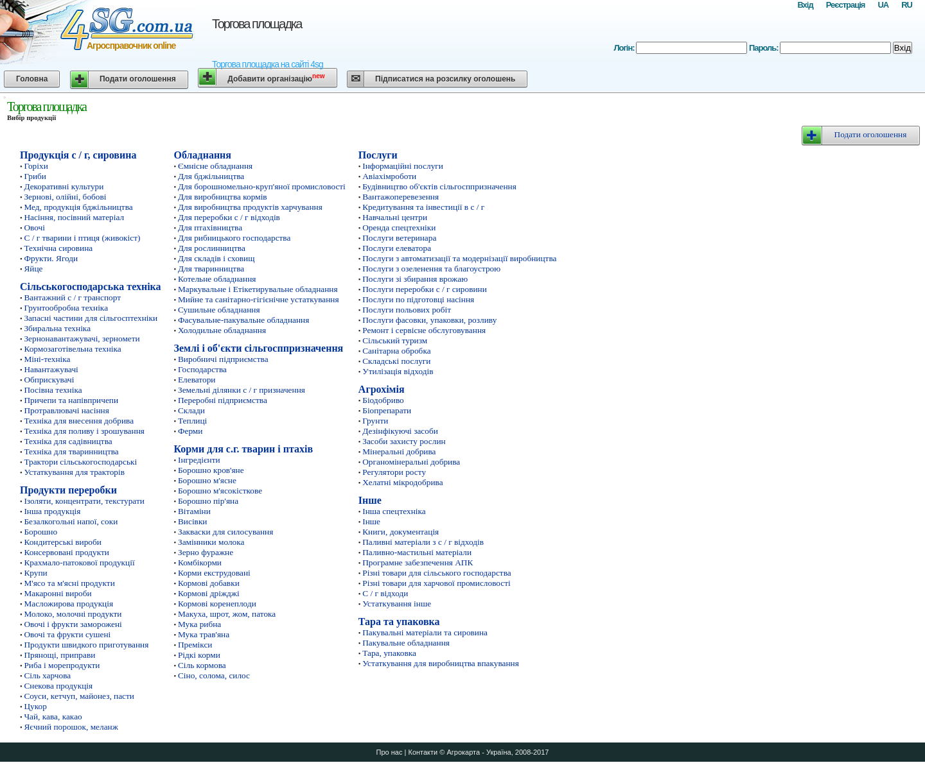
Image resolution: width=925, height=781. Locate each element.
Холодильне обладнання (222, 330)
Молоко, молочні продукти (72, 614)
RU (906, 5)
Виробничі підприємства (223, 359)
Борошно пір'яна (208, 501)
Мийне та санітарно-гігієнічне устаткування (258, 299)
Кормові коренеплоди (217, 603)
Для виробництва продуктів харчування (250, 207)
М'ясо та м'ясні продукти (69, 583)
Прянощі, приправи (59, 655)
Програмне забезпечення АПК (417, 562)
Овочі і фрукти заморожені (72, 624)
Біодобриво (383, 400)
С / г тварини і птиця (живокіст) (82, 238)
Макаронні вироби (57, 593)
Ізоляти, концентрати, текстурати (84, 501)
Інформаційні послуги (402, 166)
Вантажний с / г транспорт (72, 297)
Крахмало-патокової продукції (79, 562)
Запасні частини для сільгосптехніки (90, 318)
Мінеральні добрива (399, 451)
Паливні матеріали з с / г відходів (423, 542)
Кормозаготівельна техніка (72, 349)
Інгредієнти (199, 460)
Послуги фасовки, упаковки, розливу (429, 320)
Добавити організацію (275, 78)
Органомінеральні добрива (411, 462)
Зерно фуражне (205, 552)
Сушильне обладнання (219, 309)
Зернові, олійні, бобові (65, 197)
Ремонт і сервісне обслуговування (424, 330)
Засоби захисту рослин (403, 441)
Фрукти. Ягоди (51, 258)
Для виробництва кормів (222, 197)
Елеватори (197, 379)
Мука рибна (199, 624)
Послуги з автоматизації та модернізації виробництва (459, 258)
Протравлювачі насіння (66, 410)
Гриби (35, 176)
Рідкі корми (199, 655)
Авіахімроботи (389, 176)
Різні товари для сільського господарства (436, 573)
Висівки (192, 521)
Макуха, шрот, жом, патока (227, 614)
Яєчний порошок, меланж (71, 727)
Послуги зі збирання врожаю (415, 279)
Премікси (195, 644)
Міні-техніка (47, 359)
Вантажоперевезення (400, 197)
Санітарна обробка (396, 351)
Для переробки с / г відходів (229, 217)
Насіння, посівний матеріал (74, 217)
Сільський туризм (394, 340)
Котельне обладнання (217, 279)
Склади (191, 410)
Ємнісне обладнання (215, 166)
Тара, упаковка (389, 653)
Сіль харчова (47, 675)
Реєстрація (845, 5)
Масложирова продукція (68, 603)
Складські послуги (396, 361)
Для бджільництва (211, 176)
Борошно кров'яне (211, 470)
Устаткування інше (396, 603)
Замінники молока (211, 542)
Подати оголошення (138, 78)
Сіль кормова (202, 665)
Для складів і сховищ (216, 258)
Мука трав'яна (203, 634)
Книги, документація (400, 531)
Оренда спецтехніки (399, 227)
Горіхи (36, 166)
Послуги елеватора (396, 248)
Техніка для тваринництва (71, 451)
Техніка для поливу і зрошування (84, 431)
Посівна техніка (53, 390)
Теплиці (192, 420)
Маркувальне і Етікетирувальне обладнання (258, 289)
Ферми (190, 431)
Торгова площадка (256, 24)
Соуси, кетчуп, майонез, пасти (79, 696)
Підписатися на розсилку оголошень (445, 78)
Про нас (389, 752)
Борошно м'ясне (207, 480)
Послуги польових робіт (406, 309)
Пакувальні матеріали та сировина (425, 632)
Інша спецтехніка (393, 511)
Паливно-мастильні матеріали (416, 552)
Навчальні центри (394, 217)
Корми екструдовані (214, 573)
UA (882, 5)
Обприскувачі (49, 379)
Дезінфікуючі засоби (400, 431)
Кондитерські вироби (62, 542)
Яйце (33, 268)
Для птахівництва (210, 227)
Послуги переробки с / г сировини (424, 289)
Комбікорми (200, 562)
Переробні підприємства (222, 400)
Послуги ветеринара (399, 238)
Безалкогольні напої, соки (71, 521)
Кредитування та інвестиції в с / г (423, 207)
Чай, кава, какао (53, 716)
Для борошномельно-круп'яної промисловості (262, 186)
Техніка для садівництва (68, 441)
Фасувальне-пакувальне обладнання (243, 320)
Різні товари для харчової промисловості (436, 583)
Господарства (202, 369)
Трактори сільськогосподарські (80, 462)
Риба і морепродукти (62, 665)
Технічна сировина (58, 248)
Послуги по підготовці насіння (418, 299)
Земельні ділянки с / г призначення (241, 390)
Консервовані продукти (66, 552)
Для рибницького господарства (234, 238)
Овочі (34, 227)
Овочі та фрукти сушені (67, 634)
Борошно (40, 531)
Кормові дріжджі (209, 593)
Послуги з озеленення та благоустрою (431, 268)
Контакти (422, 752)
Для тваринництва (211, 268)
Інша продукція (52, 511)
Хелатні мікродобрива (402, 482)
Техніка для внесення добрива (79, 420)
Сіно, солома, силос (214, 675)
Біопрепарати (386, 410)
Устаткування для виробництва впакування (440, 663)
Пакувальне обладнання (406, 643)
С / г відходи (385, 593)
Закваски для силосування (225, 531)
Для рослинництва (211, 248)
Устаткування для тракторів (74, 472)
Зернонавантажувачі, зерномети (81, 338)
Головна (32, 78)
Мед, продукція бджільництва (78, 207)
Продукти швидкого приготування (86, 644)
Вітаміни (194, 511)
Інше (371, 521)
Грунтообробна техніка (66, 308)
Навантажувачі (51, 369)
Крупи (35, 573)
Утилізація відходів (397, 371)
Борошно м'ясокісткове (220, 490)
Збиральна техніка (57, 328)
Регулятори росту (394, 472)
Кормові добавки (209, 583)
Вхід (805, 5)
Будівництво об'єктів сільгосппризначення (439, 186)
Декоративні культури (63, 186)
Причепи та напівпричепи (71, 400)
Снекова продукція (58, 686)
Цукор (35, 706)
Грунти (375, 420)
